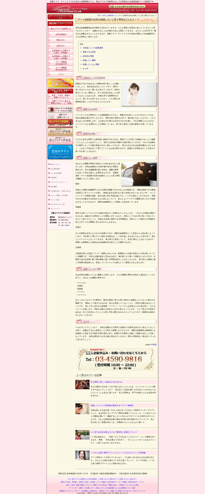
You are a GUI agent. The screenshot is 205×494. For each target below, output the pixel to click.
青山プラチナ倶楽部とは (61, 29)
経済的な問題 (88, 56)
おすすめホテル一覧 (58, 204)
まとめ (85, 68)
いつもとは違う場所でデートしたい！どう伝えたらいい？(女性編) (118, 453)
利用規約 (54, 177)
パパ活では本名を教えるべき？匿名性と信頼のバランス (114, 432)
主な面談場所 (55, 169)
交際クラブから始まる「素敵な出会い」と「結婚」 (61, 102)
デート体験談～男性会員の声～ (61, 69)
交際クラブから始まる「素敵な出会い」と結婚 (107, 485)
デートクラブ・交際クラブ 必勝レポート (82, 488)
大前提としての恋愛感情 (93, 48)
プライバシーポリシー (58, 182)
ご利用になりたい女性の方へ (127, 479)
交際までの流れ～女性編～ (87, 482)
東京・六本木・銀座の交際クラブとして (61, 96)
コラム (61, 74)
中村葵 (154, 344)
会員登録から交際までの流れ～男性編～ (61, 51)
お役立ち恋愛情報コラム (109, 15)
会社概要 (54, 186)
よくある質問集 (56, 173)
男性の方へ (61, 40)
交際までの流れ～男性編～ (69, 482)
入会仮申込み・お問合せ (96, 491)
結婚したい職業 (89, 60)
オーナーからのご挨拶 (130, 485)
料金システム (55, 164)
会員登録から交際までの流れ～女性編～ (61, 57)
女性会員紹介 (61, 34)
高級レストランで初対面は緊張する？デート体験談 (112, 405)
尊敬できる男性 (89, 52)
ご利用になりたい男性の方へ (107, 479)
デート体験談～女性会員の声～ (61, 63)
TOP (98, 15)
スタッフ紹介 (55, 200)
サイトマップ (55, 209)
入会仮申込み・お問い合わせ (61, 191)
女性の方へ (61, 46)
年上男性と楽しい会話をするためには (106, 382)
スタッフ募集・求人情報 (59, 195)
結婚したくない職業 (91, 64)
